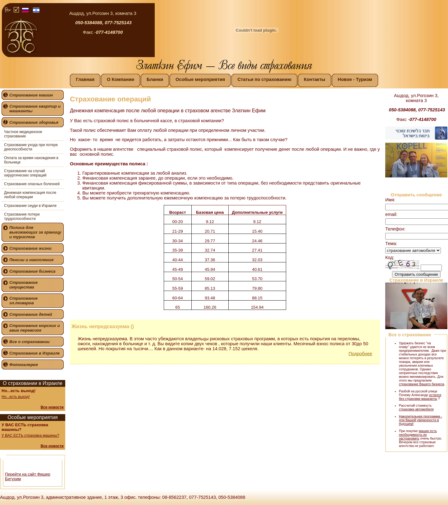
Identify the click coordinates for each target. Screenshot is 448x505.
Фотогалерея (23, 364)
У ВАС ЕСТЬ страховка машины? (30, 435)
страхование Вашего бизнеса (421, 384)
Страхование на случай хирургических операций (25, 173)
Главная (85, 79)
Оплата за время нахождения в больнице (31, 160)
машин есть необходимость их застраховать (418, 434)
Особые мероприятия (200, 79)
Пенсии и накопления (31, 259)
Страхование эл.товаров (23, 300)
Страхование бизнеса (32, 271)
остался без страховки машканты (420, 396)
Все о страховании (29, 341)
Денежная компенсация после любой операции (30, 194)
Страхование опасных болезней (32, 184)
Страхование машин (31, 95)
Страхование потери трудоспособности (22, 216)
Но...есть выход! (16, 397)
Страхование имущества (23, 284)
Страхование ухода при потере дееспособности (31, 147)
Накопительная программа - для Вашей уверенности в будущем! (420, 420)
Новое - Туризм (355, 79)
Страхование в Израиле (34, 353)
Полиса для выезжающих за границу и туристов (35, 232)
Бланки (155, 79)
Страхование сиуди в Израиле (30, 205)
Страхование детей (30, 314)
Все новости (52, 407)
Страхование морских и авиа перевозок (34, 328)
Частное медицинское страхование (23, 134)
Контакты (314, 79)
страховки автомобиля (416, 409)
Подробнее (360, 353)
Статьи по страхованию (264, 79)
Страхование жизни (30, 248)
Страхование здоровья (33, 122)
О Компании (120, 79)
